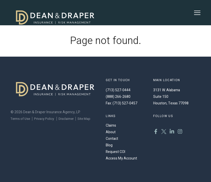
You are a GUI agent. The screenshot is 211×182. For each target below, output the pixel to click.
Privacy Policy (44, 119)
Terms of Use (20, 119)
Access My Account (121, 158)
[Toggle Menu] (197, 13)
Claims (111, 125)
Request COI (115, 151)
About (111, 132)
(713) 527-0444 (118, 90)
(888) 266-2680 (118, 96)
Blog (109, 145)
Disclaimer (66, 119)
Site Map (83, 119)
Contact (112, 138)
